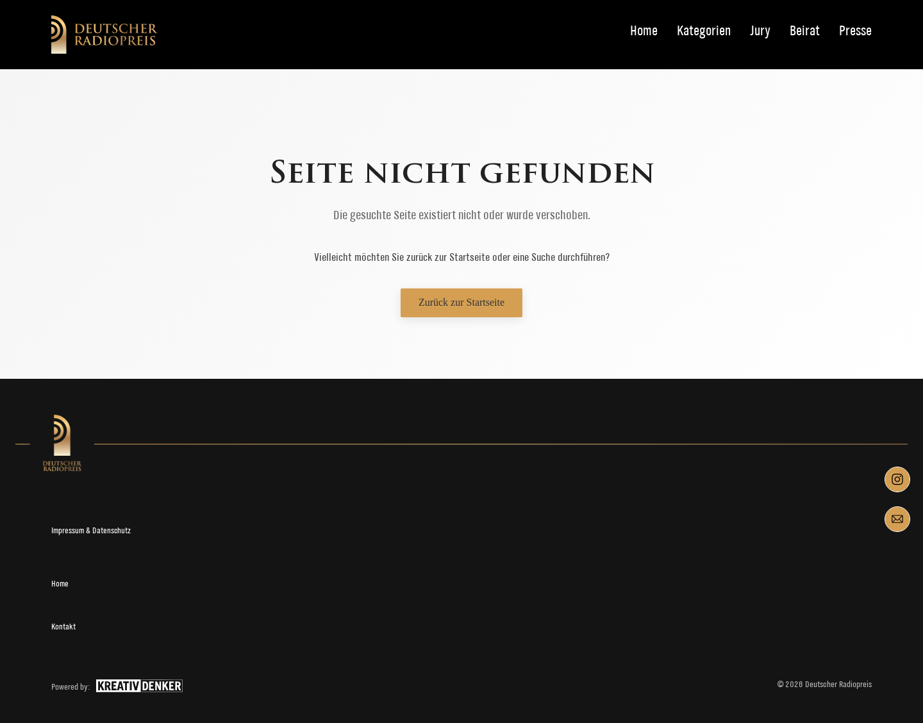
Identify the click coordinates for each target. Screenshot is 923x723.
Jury (760, 31)
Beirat (805, 31)
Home (644, 31)
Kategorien (704, 31)
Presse (855, 31)
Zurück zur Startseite (461, 302)
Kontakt (63, 626)
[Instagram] (897, 479)
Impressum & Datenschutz (91, 530)
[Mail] (897, 519)
